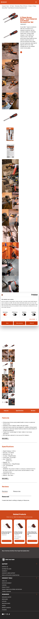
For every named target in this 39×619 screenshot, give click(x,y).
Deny (7, 323)
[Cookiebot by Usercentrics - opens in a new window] (32, 295)
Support (4, 564)
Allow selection (19, 323)
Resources (16, 491)
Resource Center (6, 597)
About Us (4, 580)
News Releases (6, 603)
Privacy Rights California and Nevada (12, 589)
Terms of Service (6, 591)
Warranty (4, 571)
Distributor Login (6, 568)
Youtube (2, 614)
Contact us (5, 566)
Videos (3, 605)
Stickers (4, 609)
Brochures (5, 599)
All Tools (12, 6)
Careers (4, 585)
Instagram (6, 614)
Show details (32, 319)
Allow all (32, 323)
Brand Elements (6, 607)
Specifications (19, 410)
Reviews (33, 410)
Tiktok (9, 614)
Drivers (30, 6)
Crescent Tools (5, 6)
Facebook (4, 614)
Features (6, 410)
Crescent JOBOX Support (8, 573)
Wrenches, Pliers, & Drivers (21, 6)
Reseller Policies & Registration (10, 575)
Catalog (4, 601)
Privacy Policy (6, 587)
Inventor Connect (6, 583)
